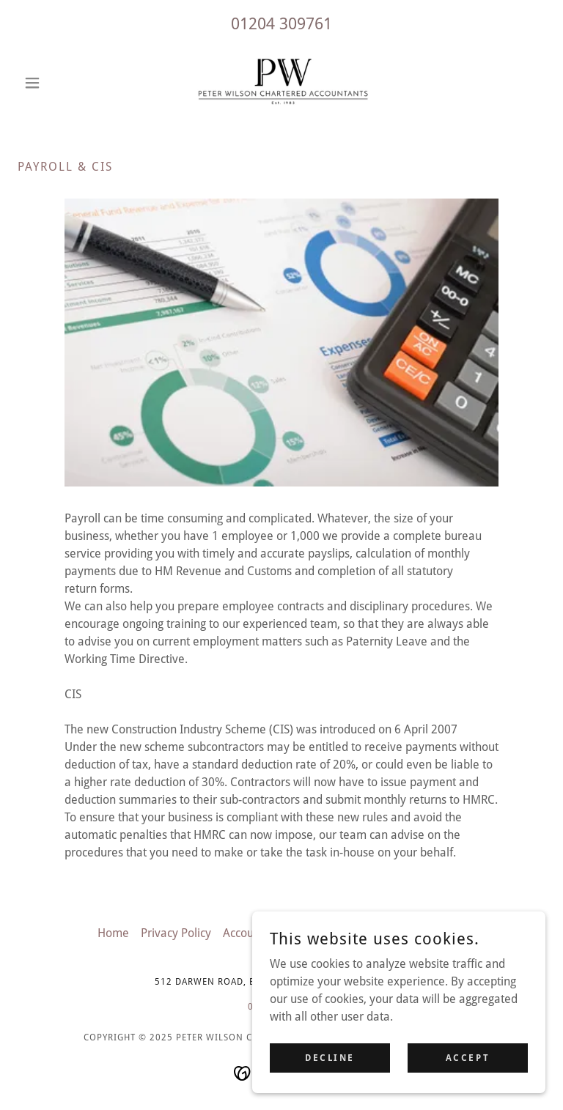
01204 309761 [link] (281, 24)
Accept (468, 1057)
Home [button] (113, 933)
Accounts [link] (246, 933)
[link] (281, 82)
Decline (330, 1057)
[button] (57, 82)
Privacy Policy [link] (176, 933)
